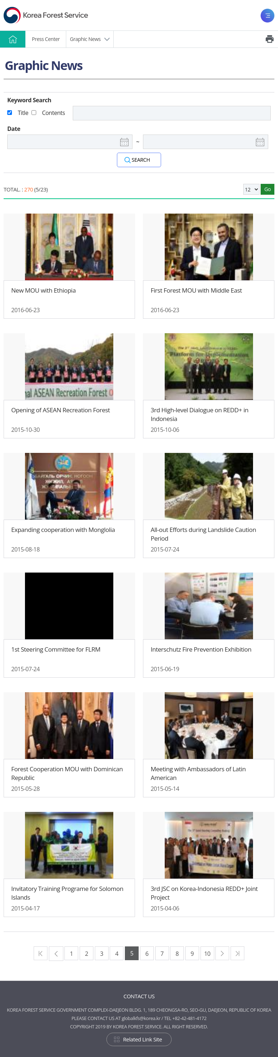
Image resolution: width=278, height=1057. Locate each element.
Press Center (46, 39)
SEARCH (141, 159)
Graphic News (85, 39)
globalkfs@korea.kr (141, 1018)
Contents (53, 113)
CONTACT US (139, 996)
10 (207, 954)
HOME (12, 39)
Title (23, 113)
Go (267, 189)
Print (269, 39)
